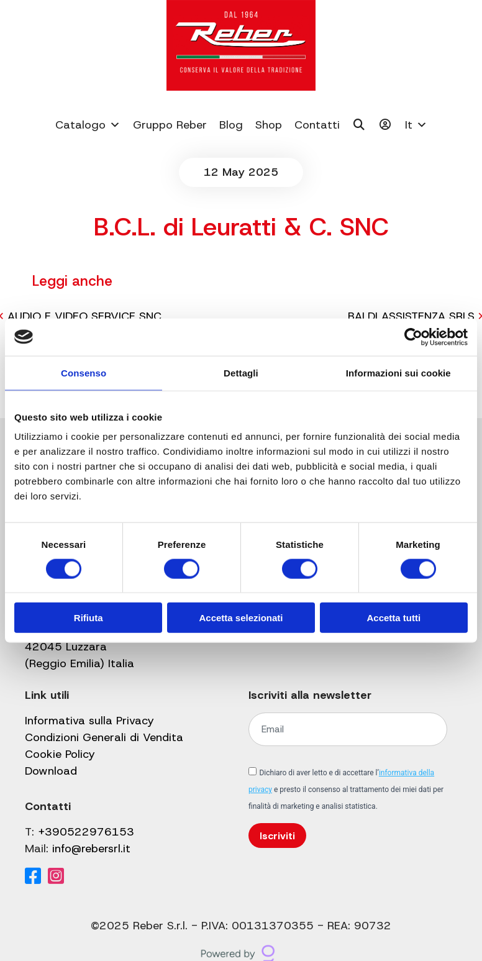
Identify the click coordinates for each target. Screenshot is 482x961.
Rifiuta (88, 618)
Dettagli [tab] (241, 372)
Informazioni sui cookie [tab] (398, 372)
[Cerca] (359, 124)
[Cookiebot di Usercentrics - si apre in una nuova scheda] (413, 336)
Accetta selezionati (241, 618)
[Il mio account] (385, 124)
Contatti (317, 124)
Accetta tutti (393, 618)
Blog (231, 124)
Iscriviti (277, 835)
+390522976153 (86, 831)
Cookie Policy (60, 754)
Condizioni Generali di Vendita (104, 737)
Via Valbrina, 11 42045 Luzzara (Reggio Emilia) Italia (79, 646)
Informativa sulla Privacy (89, 720)
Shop (268, 124)
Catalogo (87, 124)
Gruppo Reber (170, 124)
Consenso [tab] (83, 372)
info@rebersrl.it (91, 848)
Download (51, 770)
